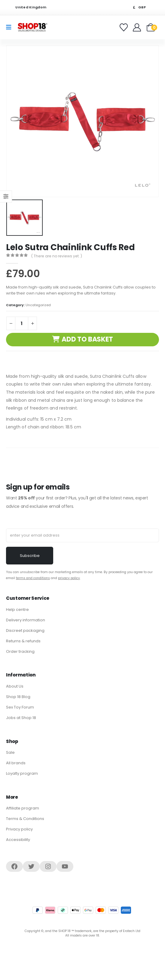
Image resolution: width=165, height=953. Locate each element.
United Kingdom (27, 7)
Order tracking (20, 651)
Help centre (17, 609)
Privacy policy (19, 829)
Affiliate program (22, 808)
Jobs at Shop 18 (21, 718)
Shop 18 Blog (18, 697)
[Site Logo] (32, 27)
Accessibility (18, 839)
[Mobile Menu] (10, 27)
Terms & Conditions (25, 818)
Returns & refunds (23, 641)
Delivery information (25, 620)
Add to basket (87, 339)
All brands (16, 763)
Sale (10, 752)
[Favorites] (124, 27)
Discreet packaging (25, 630)
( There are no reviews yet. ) (56, 256)
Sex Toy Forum (20, 707)
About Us (14, 686)
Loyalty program (22, 773)
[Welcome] (137, 27)
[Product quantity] (21, 323)
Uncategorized (38, 305)
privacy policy (69, 578)
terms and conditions (33, 578)
